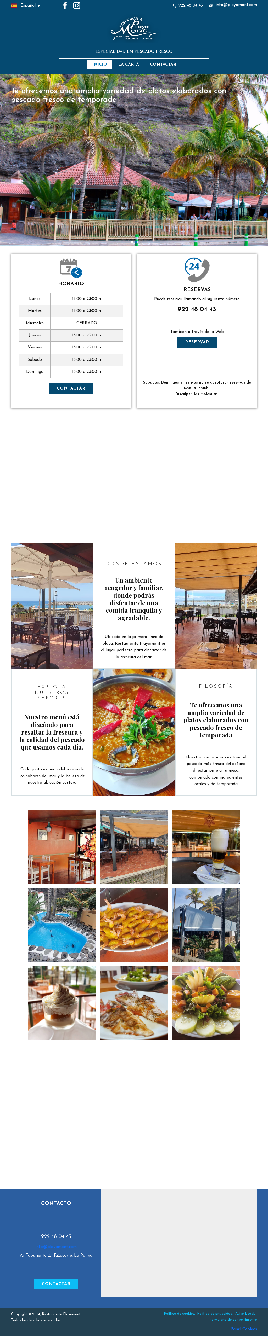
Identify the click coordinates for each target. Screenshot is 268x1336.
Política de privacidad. (215, 1314)
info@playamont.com (233, 5)
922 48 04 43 (188, 5)
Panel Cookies (244, 1329)
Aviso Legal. (245, 1314)
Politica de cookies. (179, 1314)
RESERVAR (197, 342)
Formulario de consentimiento (233, 1320)
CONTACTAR (71, 388)
